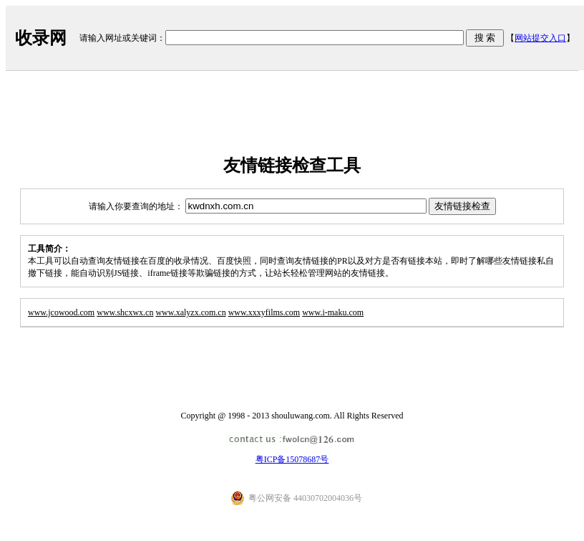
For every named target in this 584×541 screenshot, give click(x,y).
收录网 (41, 38)
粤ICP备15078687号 (292, 459)
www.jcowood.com (61, 312)
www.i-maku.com (333, 312)
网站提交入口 (540, 38)
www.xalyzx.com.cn (190, 312)
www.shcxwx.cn (125, 312)
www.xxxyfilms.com (264, 312)
